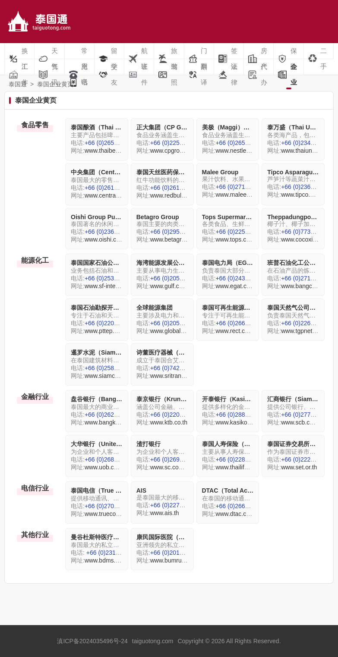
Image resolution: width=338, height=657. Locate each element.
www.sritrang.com (174, 375)
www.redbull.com (173, 195)
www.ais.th (164, 512)
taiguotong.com (153, 641)
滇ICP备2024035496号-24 (92, 641)
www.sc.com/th (170, 467)
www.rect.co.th (235, 330)
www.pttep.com (105, 330)
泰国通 (18, 84)
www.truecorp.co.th (110, 513)
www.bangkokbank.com (116, 422)
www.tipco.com (301, 194)
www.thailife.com (237, 467)
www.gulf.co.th (169, 286)
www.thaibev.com (108, 150)
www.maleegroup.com (245, 194)
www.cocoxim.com (306, 239)
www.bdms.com (106, 560)
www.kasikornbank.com (246, 422)
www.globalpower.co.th (181, 330)
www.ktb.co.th (168, 422)
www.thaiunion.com (307, 150)
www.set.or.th (299, 467)
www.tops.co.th (235, 239)
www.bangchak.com (308, 286)
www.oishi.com (105, 239)
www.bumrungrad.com (180, 560)
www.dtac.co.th (235, 513)
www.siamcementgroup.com (122, 375)
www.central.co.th (108, 195)
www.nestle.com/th (240, 150)
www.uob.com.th (107, 467)
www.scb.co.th (300, 422)
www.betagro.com (174, 239)
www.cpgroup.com (174, 150)
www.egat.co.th (235, 286)
